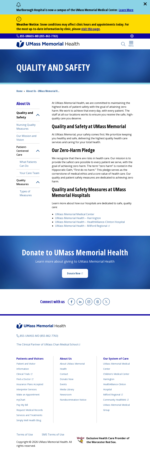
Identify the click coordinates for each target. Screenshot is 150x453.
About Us (66, 358)
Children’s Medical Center (116, 373)
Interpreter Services (26, 389)
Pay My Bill (22, 404)
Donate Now (73, 273)
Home (19, 91)
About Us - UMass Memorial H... (42, 91)
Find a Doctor (23, 379)
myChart (20, 399)
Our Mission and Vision (26, 138)
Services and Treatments (29, 415)
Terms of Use (24, 434)
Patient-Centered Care (22, 150)
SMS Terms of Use (53, 434)
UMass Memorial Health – (78, 218)
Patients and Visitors (29, 358)
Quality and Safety (24, 115)
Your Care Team (29, 173)
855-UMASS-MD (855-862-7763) (39, 36)
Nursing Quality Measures (26, 126)
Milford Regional (111, 394)
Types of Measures (26, 193)
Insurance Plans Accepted (29, 384)
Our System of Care (116, 358)
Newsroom (66, 394)
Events (63, 384)
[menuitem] (28, 154)
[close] (145, 3)
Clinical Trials (23, 373)
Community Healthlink (114, 399)
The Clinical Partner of (47, 344)
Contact (64, 373)
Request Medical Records (29, 410)
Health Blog (28, 420)
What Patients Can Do (28, 164)
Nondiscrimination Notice (73, 399)
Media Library (67, 389)
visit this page (90, 29)
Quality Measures (22, 182)
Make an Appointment (28, 394)
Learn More (126, 10)
